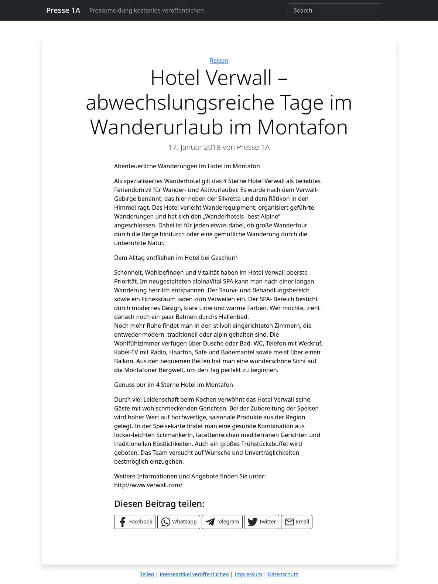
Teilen (147, 574)
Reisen (219, 60)
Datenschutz (283, 574)
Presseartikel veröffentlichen (194, 574)
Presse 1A (63, 10)
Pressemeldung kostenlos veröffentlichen (146, 10)
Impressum (248, 574)
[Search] (336, 10)
